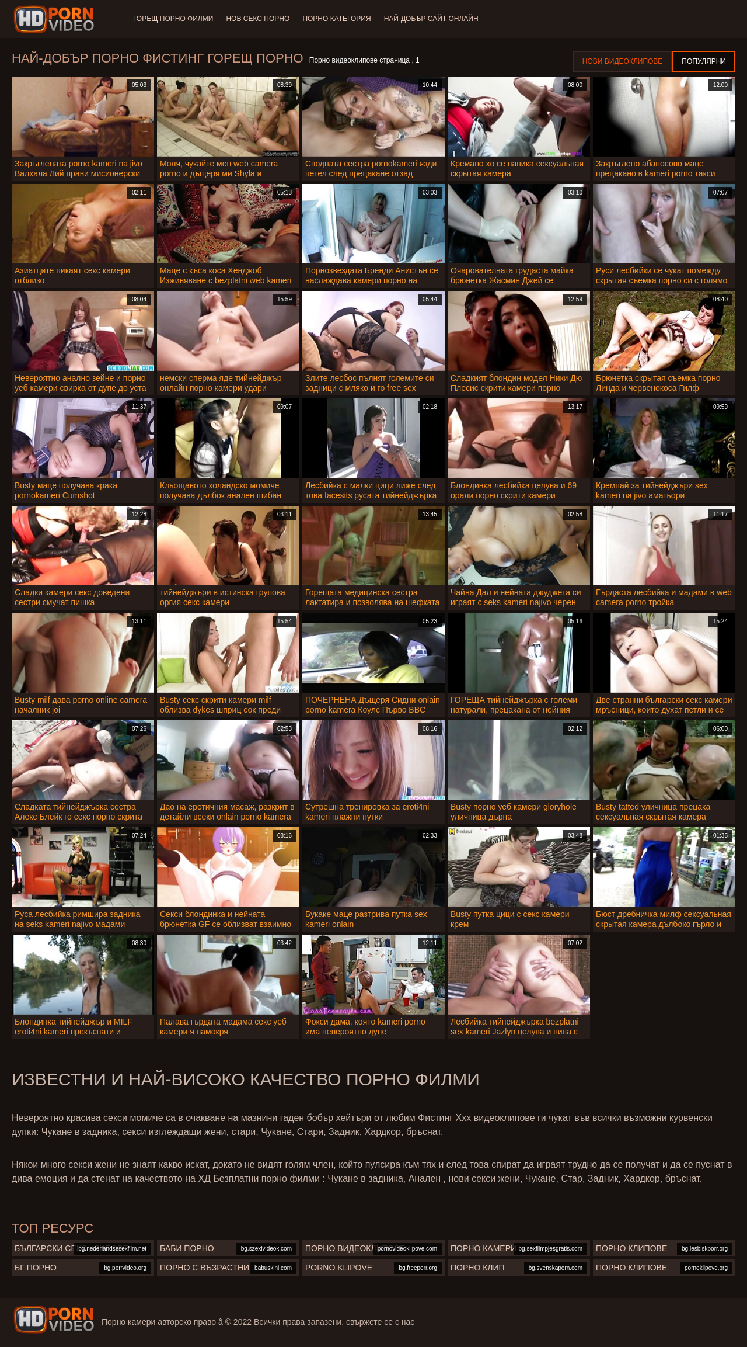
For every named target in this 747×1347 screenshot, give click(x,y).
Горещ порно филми (173, 19)
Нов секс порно (259, 19)
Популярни (704, 61)
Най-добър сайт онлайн (434, 19)
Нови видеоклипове (622, 61)
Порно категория (339, 19)
